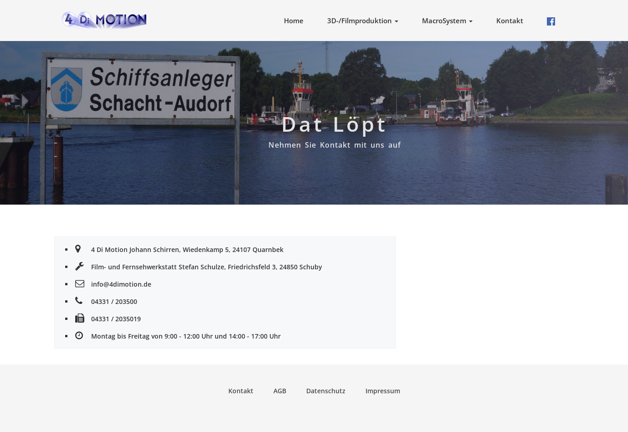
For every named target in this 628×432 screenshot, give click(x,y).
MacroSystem (447, 20)
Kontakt (509, 20)
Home (294, 20)
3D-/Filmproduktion (362, 20)
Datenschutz (325, 390)
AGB (279, 390)
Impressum (382, 390)
